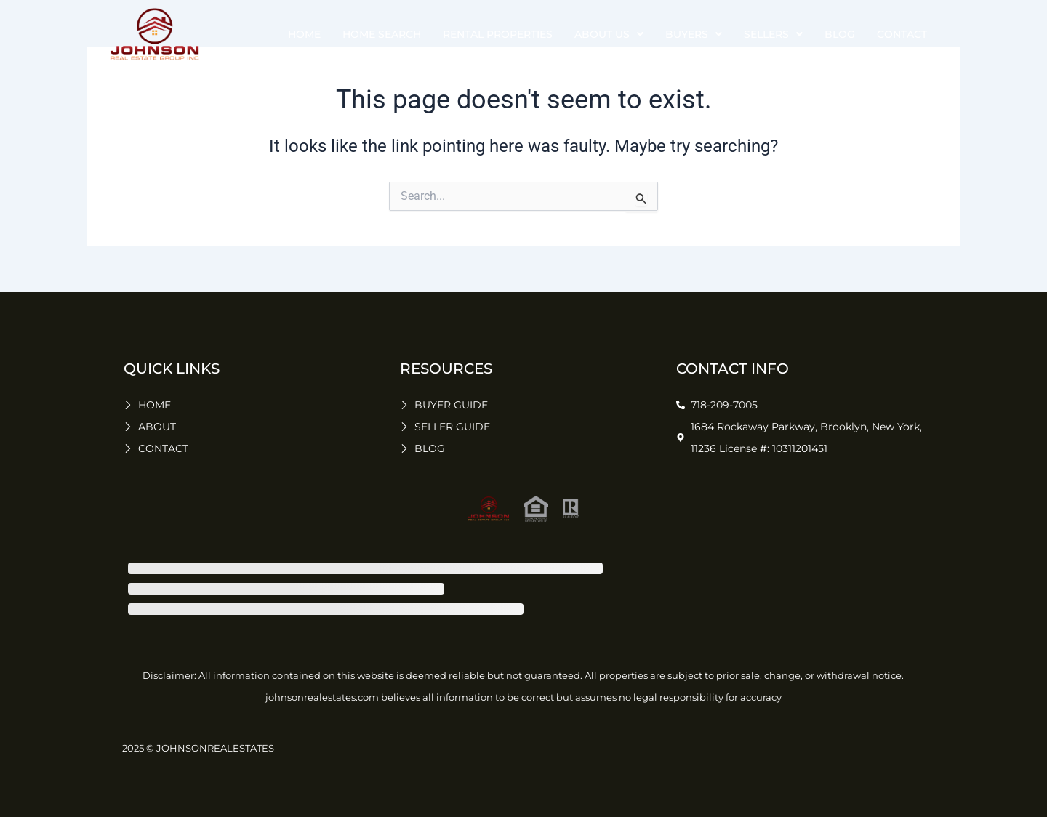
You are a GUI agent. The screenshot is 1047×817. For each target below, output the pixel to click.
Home (304, 34)
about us (608, 34)
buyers (693, 34)
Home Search (381, 34)
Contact (902, 34)
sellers (773, 34)
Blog (840, 34)
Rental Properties (498, 34)
